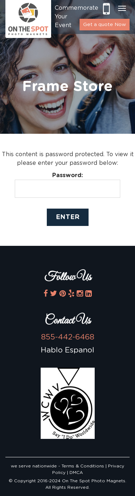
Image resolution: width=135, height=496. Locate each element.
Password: (67, 185)
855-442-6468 (106, 9)
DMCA (76, 472)
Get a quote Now (104, 24)
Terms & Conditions (83, 466)
